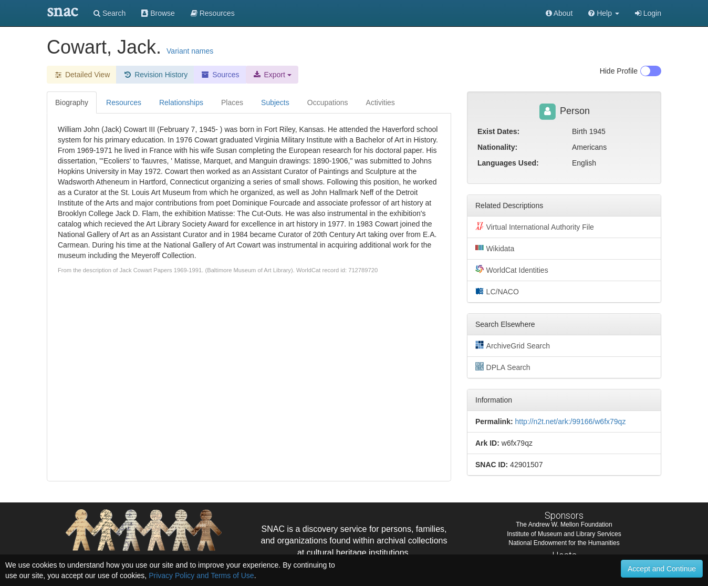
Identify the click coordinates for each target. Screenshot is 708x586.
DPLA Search (502, 367)
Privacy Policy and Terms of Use (201, 575)
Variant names (189, 51)
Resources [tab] (123, 102)
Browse (158, 13)
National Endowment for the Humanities (563, 543)
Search (109, 13)
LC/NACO (497, 291)
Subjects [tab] (275, 102)
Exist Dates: (498, 131)
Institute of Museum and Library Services (564, 534)
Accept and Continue (662, 568)
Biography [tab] (71, 102)
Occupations (327, 102)
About (559, 13)
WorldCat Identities (511, 269)
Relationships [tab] (181, 102)
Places (232, 102)
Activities (380, 102)
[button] (603, 13)
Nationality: (497, 147)
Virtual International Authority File (534, 226)
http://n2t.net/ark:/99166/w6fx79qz (570, 421)
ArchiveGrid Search (512, 345)
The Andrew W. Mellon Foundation (564, 524)
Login (648, 13)
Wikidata (494, 248)
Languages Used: (508, 163)
